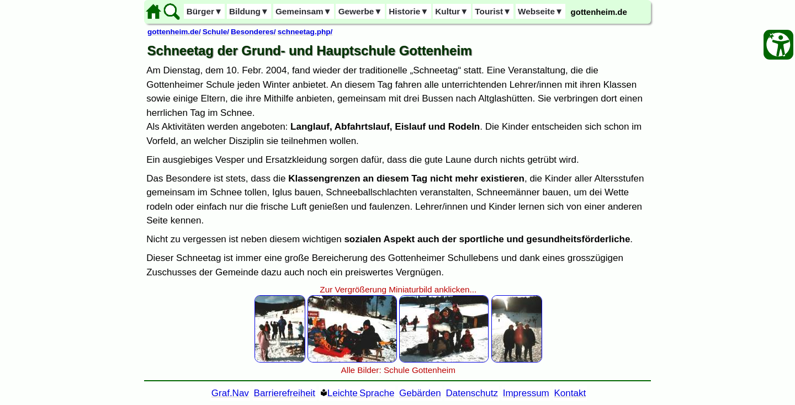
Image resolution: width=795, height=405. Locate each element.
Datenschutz (472, 393)
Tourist (493, 11)
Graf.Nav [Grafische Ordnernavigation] (230, 393)
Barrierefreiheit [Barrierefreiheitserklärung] (285, 393)
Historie (408, 11)
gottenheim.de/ (174, 32)
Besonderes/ (253, 32)
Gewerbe (360, 11)
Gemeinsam (303, 11)
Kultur (451, 11)
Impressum (526, 393)
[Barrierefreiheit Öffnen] (778, 45)
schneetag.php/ (305, 32)
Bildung (249, 11)
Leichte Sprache (361, 393)
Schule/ (216, 32)
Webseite (540, 11)
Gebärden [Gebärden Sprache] (420, 393)
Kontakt (570, 393)
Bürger (204, 11)
